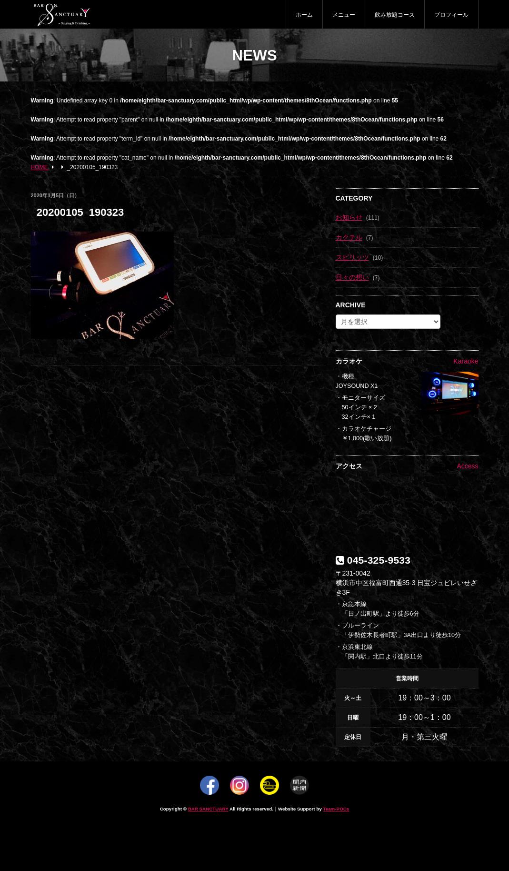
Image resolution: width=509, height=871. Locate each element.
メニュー (343, 14)
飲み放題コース (395, 14)
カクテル (349, 237)
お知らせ (349, 217)
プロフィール (451, 14)
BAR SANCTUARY (208, 808)
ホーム (304, 14)
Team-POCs (336, 808)
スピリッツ (352, 257)
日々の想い (352, 277)
